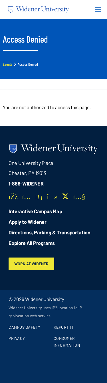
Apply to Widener (28, 222)
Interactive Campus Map (35, 211)
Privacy (17, 338)
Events (7, 64)
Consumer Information (67, 342)
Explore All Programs (32, 243)
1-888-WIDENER (26, 183)
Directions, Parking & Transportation (49, 232)
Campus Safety (25, 327)
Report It (64, 327)
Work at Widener (31, 263)
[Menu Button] (96, 9)
